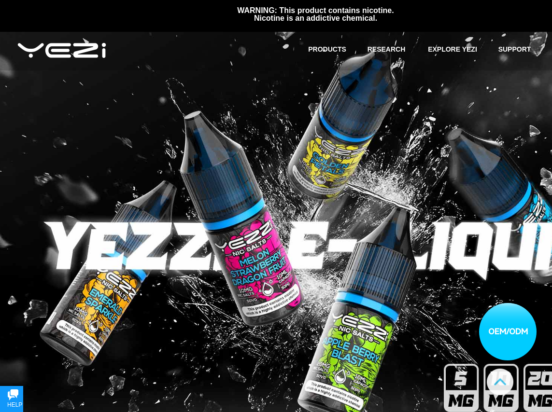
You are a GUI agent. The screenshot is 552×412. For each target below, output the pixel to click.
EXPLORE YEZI (452, 49)
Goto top (500, 382)
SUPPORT (514, 49)
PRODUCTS (327, 49)
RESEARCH (387, 49)
